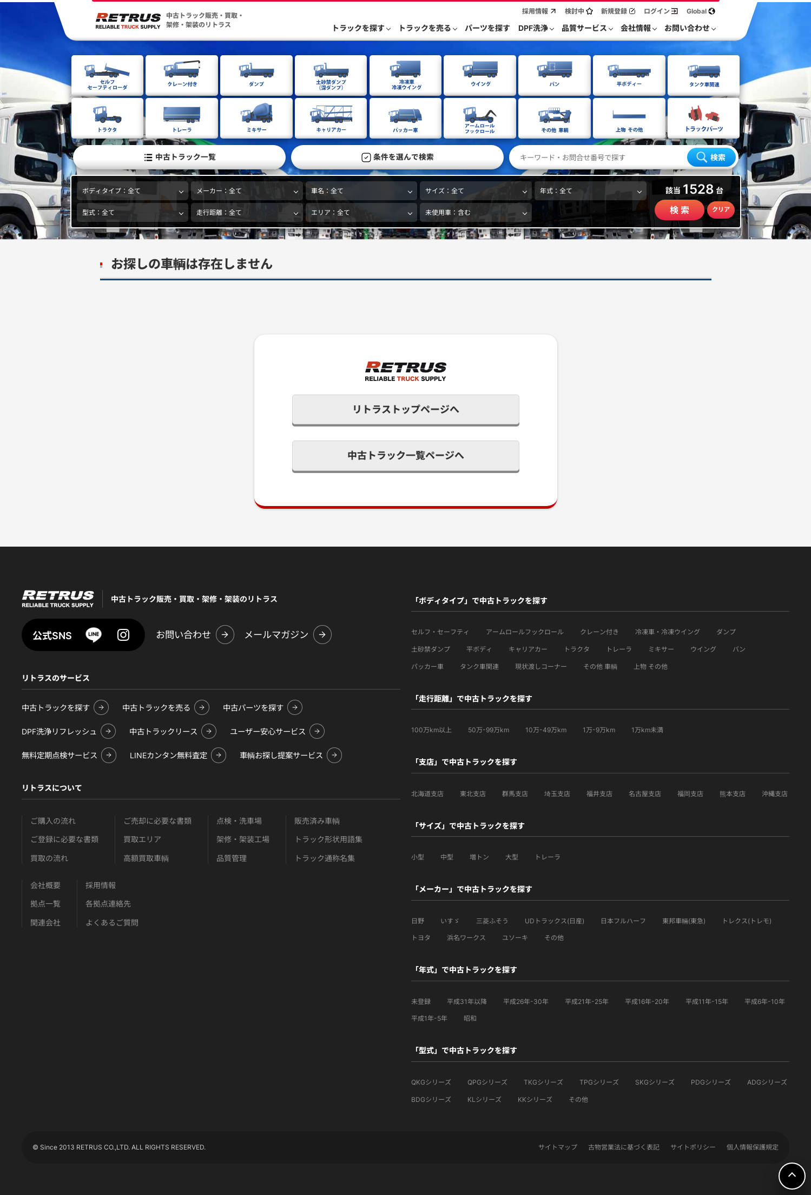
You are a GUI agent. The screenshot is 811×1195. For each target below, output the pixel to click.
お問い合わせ (183, 633)
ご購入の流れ (53, 819)
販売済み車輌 (317, 819)
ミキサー (661, 648)
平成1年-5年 (429, 1017)
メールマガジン (276, 633)
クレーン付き (599, 631)
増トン (479, 856)
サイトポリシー (693, 1146)
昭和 (470, 1017)
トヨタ (421, 937)
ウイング (703, 648)
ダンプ (726, 631)
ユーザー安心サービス (268, 730)
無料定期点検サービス (59, 754)
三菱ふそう (492, 920)
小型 (417, 856)
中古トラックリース (163, 730)
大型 (511, 856)
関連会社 (45, 921)
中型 (446, 856)
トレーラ (619, 648)
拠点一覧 (45, 902)
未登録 (421, 1000)
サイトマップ (557, 1146)
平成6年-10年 (764, 1000)
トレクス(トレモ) (747, 920)
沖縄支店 (775, 793)
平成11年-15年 (706, 1000)
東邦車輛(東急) (683, 920)
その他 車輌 (600, 665)
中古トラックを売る (156, 706)
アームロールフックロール (525, 631)
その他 (554, 937)
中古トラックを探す (56, 706)
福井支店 (599, 793)
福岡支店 (690, 793)
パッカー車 (427, 665)
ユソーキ (515, 937)
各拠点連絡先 (108, 902)
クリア (721, 209)
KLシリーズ (484, 1098)
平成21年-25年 (587, 1000)
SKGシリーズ (655, 1081)
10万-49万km (545, 729)
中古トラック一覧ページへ (405, 454)
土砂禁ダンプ (430, 648)
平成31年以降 (467, 1000)
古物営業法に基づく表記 (624, 1146)
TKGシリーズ (543, 1081)
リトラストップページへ (405, 408)
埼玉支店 (557, 793)
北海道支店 (427, 793)
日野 (417, 920)
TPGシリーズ (599, 1081)
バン (739, 648)
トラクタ (577, 648)
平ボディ (479, 648)
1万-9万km (599, 729)
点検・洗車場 (239, 819)
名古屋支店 (645, 793)
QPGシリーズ (487, 1081)
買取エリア (142, 838)
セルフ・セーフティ (440, 631)
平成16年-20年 (647, 1000)
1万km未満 (647, 729)
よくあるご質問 (112, 921)
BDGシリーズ (431, 1098)
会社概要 (45, 884)
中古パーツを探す (253, 706)
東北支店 (473, 793)
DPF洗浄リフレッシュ (59, 730)
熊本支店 (733, 793)
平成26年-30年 (526, 1000)
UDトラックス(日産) (554, 920)
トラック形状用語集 (328, 838)
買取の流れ (49, 857)
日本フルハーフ (623, 920)
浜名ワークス (466, 937)
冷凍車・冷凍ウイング (667, 631)
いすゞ (450, 920)
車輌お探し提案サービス (281, 754)
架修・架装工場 (242, 838)
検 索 (679, 209)
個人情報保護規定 (753, 1146)
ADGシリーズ (767, 1081)
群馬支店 (515, 793)
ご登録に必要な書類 (64, 838)
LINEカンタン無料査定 (168, 754)
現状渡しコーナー (541, 665)
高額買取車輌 (146, 857)
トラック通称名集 (324, 857)
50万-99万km (488, 729)
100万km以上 (431, 729)
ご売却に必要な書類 (157, 819)
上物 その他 (651, 665)
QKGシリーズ (431, 1081)
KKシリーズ (535, 1098)
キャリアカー (528, 648)
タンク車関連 (479, 665)
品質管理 (231, 857)
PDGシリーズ (711, 1081)
